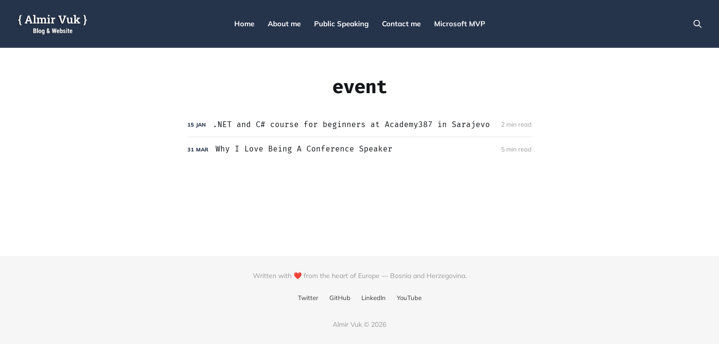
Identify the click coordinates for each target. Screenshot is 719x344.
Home (244, 23)
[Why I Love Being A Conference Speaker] (359, 149)
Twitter (308, 297)
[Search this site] (697, 24)
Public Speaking (341, 23)
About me (284, 23)
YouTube (409, 297)
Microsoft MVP (459, 23)
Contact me (401, 23)
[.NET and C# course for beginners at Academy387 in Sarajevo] (359, 125)
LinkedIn (373, 297)
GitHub (339, 297)
